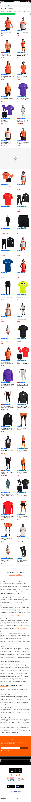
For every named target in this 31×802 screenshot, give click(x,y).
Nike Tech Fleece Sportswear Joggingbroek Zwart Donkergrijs (7, 407)
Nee (19, 574)
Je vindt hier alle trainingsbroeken (18, 643)
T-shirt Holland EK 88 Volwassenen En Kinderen (6, 55)
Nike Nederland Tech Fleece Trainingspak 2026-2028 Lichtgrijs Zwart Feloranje (22, 319)
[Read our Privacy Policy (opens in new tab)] (9, 750)
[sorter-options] (23, 14)
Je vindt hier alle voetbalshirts (14, 615)
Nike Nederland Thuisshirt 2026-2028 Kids (7, 77)
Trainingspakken (9, 11)
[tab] (15, 757)
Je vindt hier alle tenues (15, 659)
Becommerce (15, 792)
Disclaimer (8, 796)
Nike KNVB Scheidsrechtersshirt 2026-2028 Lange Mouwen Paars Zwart (7, 385)
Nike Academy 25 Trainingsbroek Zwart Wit (7, 473)
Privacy (13, 796)
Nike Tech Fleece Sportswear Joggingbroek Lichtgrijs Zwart (22, 385)
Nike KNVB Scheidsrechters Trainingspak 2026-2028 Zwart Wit (23, 209)
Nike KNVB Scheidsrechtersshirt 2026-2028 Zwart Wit (23, 341)
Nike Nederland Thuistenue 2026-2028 (22, 473)
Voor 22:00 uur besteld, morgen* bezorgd (16, 5)
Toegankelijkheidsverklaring (25, 796)
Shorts (20, 11)
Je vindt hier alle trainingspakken (21, 628)
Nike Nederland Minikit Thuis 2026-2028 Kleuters (22, 55)
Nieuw (2, 11)
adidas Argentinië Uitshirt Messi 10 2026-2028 (7, 451)
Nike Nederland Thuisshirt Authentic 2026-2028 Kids (22, 275)
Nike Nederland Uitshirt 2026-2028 (23, 33)
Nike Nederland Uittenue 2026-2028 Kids (7, 561)
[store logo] (15, 1)
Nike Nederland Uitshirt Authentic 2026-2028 (5, 143)
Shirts (15, 11)
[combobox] (15, 3)
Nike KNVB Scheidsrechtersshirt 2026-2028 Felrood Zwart (7, 209)
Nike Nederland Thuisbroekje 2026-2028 (22, 429)
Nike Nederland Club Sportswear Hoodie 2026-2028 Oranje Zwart (7, 363)
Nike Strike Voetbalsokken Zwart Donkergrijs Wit (23, 561)
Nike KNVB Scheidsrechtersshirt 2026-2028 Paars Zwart (23, 99)
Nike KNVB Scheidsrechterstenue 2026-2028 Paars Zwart (6, 121)
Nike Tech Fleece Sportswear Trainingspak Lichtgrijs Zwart (22, 121)
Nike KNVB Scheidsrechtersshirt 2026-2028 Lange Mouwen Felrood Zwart (7, 517)
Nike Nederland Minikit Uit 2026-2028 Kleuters (6, 341)
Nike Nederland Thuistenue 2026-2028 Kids (22, 451)
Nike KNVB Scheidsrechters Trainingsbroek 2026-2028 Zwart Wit (6, 297)
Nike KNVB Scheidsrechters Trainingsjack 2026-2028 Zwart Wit (23, 407)
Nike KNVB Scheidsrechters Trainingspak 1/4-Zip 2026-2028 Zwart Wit (6, 253)
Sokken (24, 11)
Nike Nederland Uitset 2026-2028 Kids (22, 187)
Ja (11, 574)
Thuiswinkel (19, 792)
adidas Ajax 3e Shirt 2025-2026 (23, 538)
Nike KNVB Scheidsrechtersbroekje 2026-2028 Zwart (22, 231)
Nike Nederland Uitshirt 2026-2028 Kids (7, 319)
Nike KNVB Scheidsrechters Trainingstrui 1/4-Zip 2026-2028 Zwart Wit (7, 429)
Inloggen (28, 1)
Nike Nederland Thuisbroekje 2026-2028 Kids (22, 517)
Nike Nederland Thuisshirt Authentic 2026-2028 (22, 77)
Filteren (8, 14)
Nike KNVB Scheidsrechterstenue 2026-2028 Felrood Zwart (22, 363)
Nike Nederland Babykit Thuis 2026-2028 (7, 187)
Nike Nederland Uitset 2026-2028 (22, 253)
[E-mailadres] (10, 748)
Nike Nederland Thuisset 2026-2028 (7, 99)
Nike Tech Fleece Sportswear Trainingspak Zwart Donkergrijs (7, 231)
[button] (26, 1)
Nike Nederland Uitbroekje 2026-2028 (6, 539)
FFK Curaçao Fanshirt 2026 (6, 274)
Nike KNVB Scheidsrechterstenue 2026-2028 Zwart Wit (22, 495)
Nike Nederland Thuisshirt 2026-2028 (7, 33)
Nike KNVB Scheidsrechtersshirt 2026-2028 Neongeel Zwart (23, 297)
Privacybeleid (5, 750)
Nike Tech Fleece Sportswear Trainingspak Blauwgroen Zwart (7, 495)
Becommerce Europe (12, 792)
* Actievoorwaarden (5, 752)
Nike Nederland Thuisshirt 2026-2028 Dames (23, 143)
